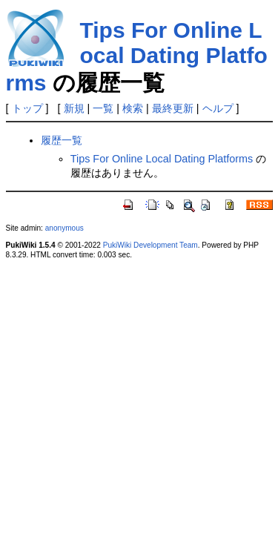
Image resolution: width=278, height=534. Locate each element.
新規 (74, 108)
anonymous (64, 228)
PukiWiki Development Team (150, 245)
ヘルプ (218, 108)
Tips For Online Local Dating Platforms (137, 56)
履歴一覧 (61, 140)
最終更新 (172, 108)
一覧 (103, 108)
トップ (27, 108)
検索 (132, 108)
